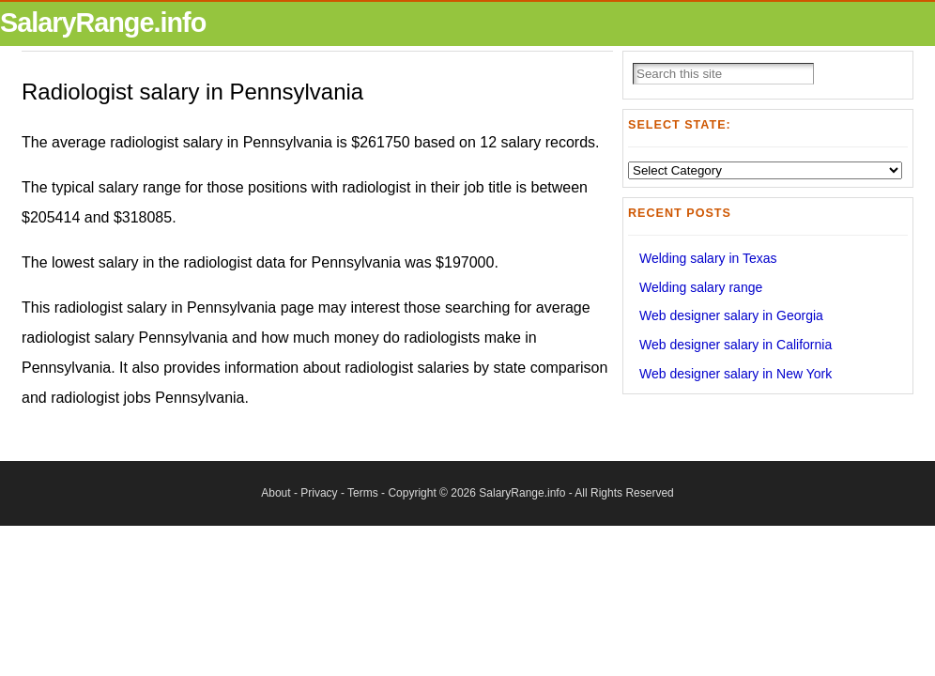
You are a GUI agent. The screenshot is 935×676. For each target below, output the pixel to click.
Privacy (318, 492)
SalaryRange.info (103, 23)
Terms (362, 492)
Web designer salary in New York (735, 373)
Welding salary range (700, 287)
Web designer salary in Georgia (731, 315)
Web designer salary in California (735, 344)
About (275, 492)
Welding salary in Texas (708, 258)
